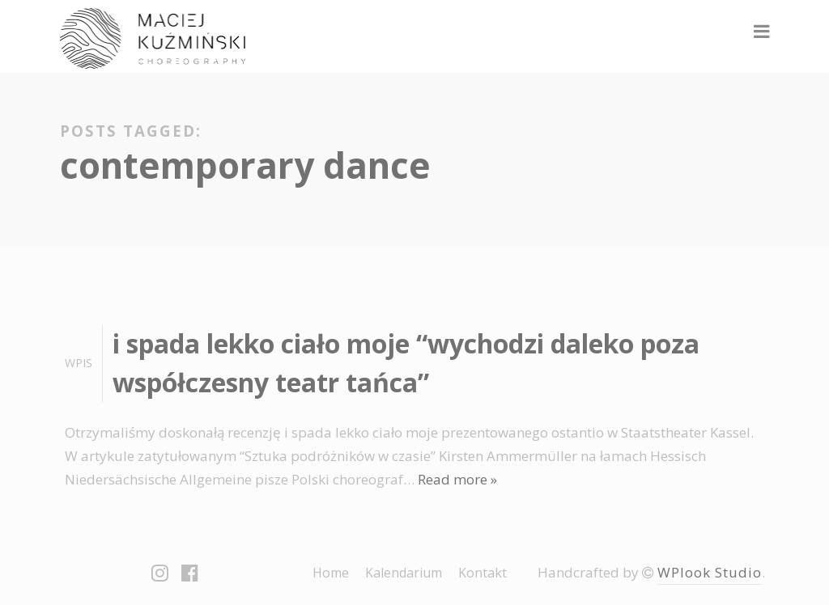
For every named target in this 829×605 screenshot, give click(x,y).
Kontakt (482, 573)
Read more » (457, 479)
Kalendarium (403, 573)
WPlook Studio (709, 572)
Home (330, 573)
